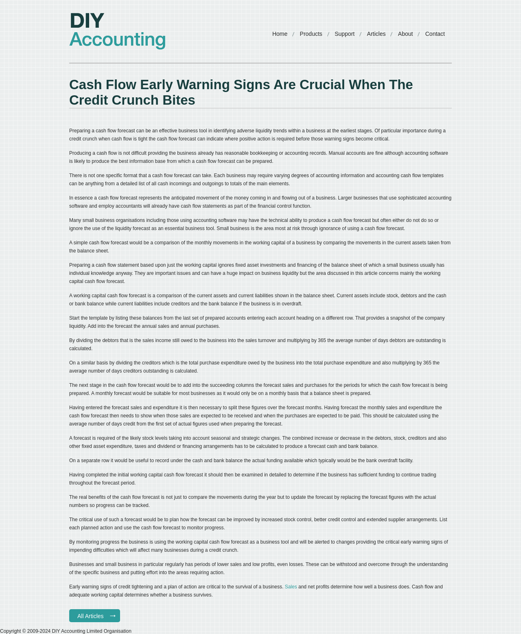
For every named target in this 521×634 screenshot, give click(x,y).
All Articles (90, 616)
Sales (291, 587)
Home (279, 34)
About (405, 34)
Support (345, 34)
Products (311, 34)
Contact (435, 34)
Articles (376, 34)
